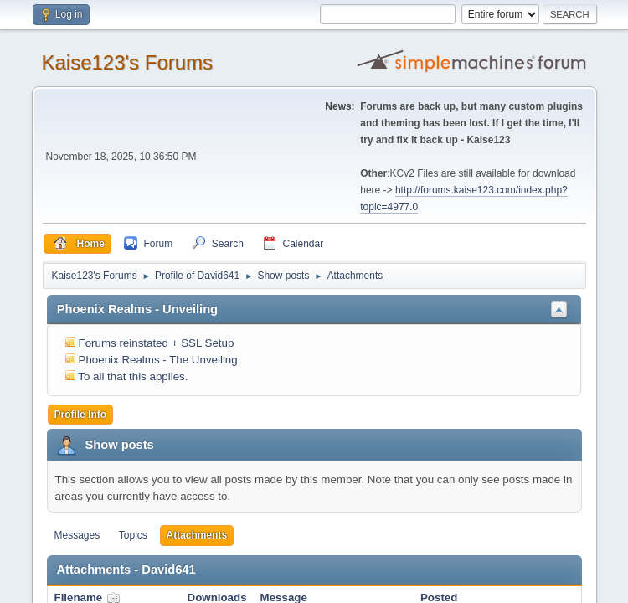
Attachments (197, 535)
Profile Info (80, 414)
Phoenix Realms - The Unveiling (158, 359)
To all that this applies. (133, 376)
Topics (133, 535)
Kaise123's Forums (128, 62)
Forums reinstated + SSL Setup (156, 343)
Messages (77, 535)
